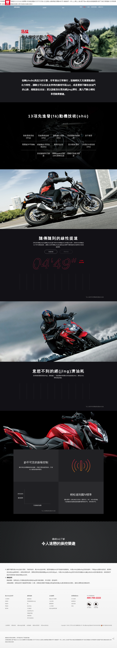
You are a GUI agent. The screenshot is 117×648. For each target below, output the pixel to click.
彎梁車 (6, 606)
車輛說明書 (29, 613)
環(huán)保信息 (44, 625)
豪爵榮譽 (51, 603)
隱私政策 (14, 625)
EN (108, 2)
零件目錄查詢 (30, 618)
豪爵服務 (72, 2)
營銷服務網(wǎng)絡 (31, 602)
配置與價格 (94, 7)
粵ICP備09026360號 (106, 625)
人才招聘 (51, 606)
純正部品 (29, 606)
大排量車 (7, 598)
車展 (72, 606)
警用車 (6, 608)
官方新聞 (73, 598)
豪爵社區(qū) (63, 5)
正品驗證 (29, 608)
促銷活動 (73, 603)
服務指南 (29, 598)
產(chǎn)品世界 (44, 5)
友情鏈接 (29, 625)
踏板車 (6, 603)
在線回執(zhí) (30, 610)
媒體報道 (73, 601)
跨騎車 (6, 601)
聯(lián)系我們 (36, 625)
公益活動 (51, 601)
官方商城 (53, 2)
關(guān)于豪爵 (53, 598)
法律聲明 (8, 625)
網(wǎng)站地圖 (21, 625)
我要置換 (29, 615)
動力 (85, 7)
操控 (88, 7)
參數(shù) (100, 7)
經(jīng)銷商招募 (53, 608)
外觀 (81, 7)
